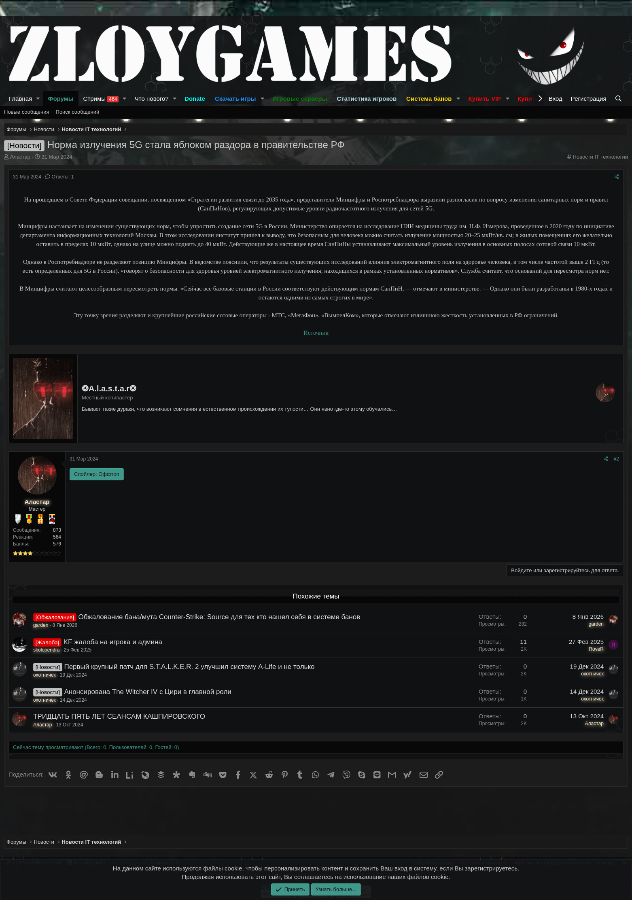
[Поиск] (619, 98)
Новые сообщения (26, 112)
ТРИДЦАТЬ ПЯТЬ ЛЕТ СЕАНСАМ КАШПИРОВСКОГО (119, 716)
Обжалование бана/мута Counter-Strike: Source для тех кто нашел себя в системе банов (219, 617)
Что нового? (152, 98)
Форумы (61, 98)
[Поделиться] (617, 177)
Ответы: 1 (59, 177)
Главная (20, 98)
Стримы (101, 98)
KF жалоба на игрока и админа (113, 642)
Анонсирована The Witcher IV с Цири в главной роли (147, 692)
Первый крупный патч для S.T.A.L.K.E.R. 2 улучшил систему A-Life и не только (189, 667)
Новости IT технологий (600, 157)
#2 (616, 459)
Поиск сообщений (78, 112)
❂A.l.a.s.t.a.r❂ (109, 388)
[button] (38, 98)
